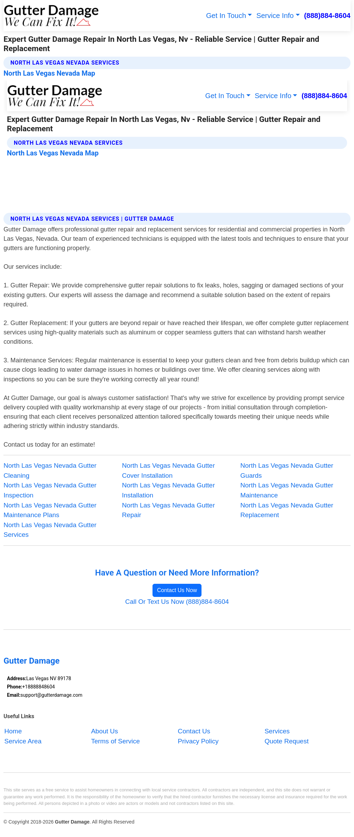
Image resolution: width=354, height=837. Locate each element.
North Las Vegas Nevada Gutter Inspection (49, 490)
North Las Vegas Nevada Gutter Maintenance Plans (49, 510)
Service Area (23, 741)
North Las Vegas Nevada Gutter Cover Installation (168, 470)
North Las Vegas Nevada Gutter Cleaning (49, 470)
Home (13, 731)
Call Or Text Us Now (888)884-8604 (177, 601)
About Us (104, 731)
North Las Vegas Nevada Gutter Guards (286, 470)
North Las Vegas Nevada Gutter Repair (168, 510)
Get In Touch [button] (226, 15)
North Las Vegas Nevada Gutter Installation (168, 490)
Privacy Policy (198, 741)
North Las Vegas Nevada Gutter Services (49, 530)
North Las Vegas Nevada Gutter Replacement (286, 510)
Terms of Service (115, 741)
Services (277, 731)
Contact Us (194, 731)
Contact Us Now (177, 590)
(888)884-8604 (327, 15)
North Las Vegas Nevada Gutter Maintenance (286, 490)
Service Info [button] (275, 15)
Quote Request (287, 741)
